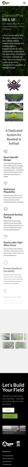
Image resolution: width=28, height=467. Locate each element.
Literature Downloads (8, 458)
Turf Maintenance (6, 461)
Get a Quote (10, 416)
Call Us (8, 410)
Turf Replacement (6, 464)
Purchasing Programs (7, 455)
